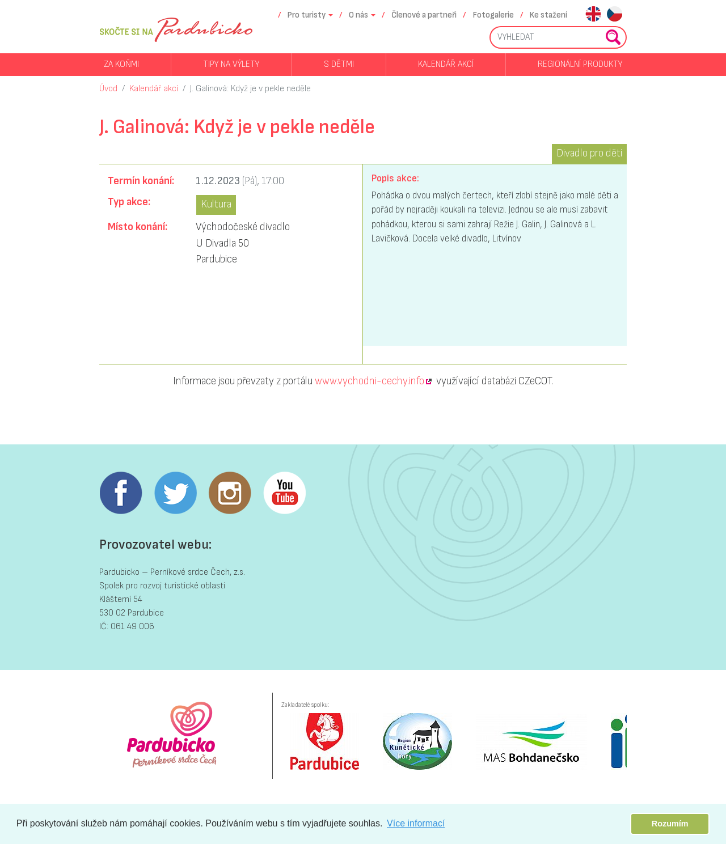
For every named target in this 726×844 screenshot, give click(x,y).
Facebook (120, 493)
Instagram (229, 493)
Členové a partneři (424, 15)
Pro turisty (307, 15)
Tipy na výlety (231, 64)
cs (614, 15)
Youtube (284, 493)
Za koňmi (121, 64)
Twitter (175, 493)
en (593, 15)
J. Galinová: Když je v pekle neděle (250, 88)
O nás (358, 15)
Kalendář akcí (446, 64)
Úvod (108, 88)
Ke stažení (548, 15)
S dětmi (339, 64)
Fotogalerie (493, 15)
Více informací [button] (416, 823)
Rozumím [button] (670, 823)
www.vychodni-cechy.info (369, 381)
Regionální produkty (580, 64)
